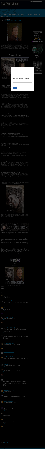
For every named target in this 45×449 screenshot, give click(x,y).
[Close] (33, 67)
